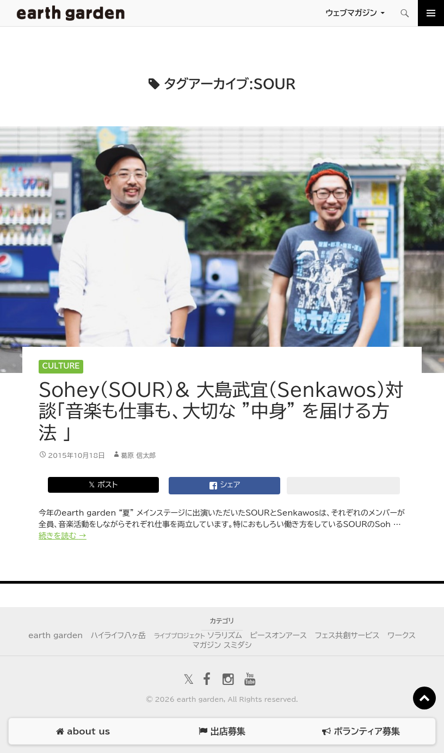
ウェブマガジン (351, 13)
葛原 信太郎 (138, 455)
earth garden (55, 635)
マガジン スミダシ (222, 645)
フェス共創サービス (347, 635)
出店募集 (222, 731)
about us (83, 731)
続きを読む (63, 536)
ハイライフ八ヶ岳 (118, 635)
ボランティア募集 (360, 731)
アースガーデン (70, 13)
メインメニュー (431, 13)
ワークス (401, 635)
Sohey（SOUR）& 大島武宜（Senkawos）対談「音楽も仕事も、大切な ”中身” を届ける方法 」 (221, 411)
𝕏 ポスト (103, 484)
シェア (224, 485)
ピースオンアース (278, 635)
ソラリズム (198, 635)
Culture (61, 366)
